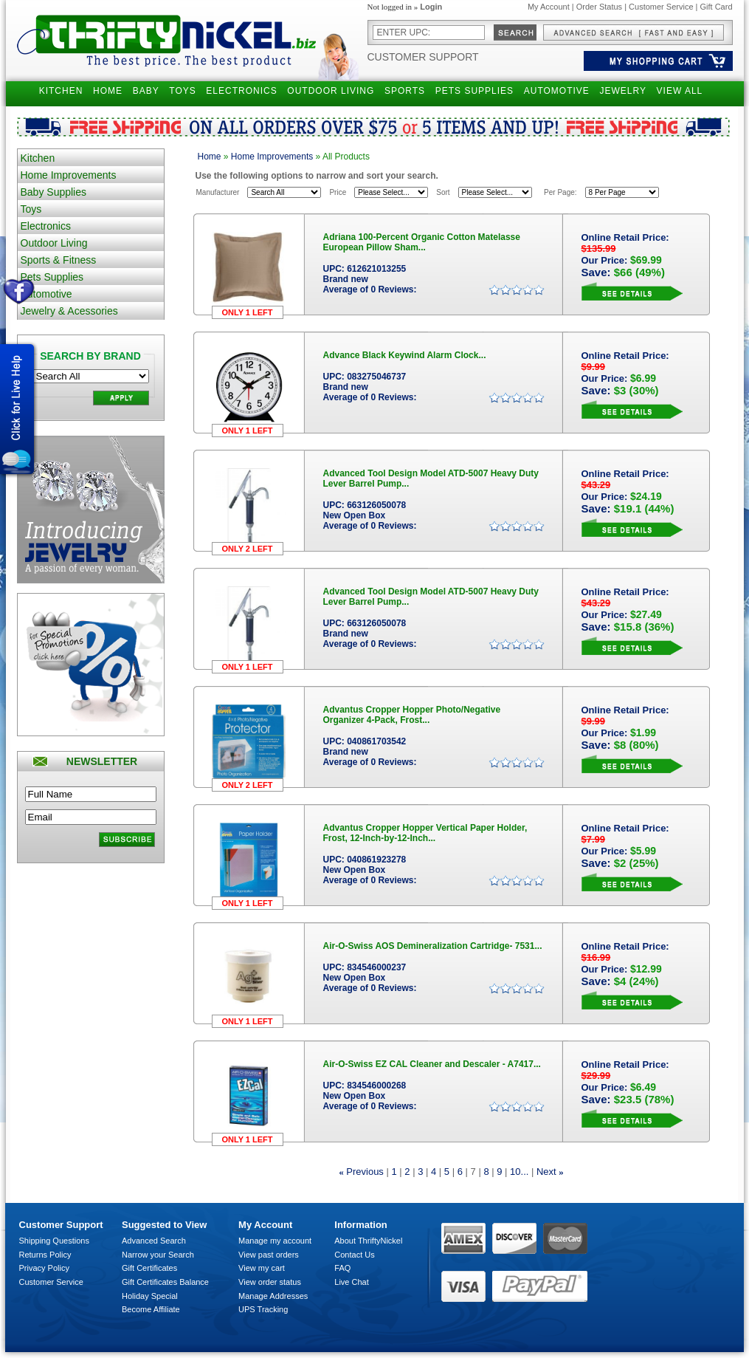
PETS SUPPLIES (474, 91)
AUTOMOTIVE (557, 91)
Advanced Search (154, 1240)
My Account (549, 6)
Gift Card (716, 6)
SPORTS (404, 91)
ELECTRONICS (241, 91)
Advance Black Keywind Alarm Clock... (404, 355)
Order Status (599, 6)
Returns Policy (45, 1254)
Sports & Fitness (59, 260)
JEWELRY (622, 91)
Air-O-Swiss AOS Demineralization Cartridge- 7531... (432, 946)
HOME (107, 91)
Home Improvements (69, 175)
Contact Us (354, 1254)
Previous (365, 1171)
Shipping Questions (54, 1240)
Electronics (46, 226)
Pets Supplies (52, 277)
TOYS (182, 91)
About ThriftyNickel (368, 1240)
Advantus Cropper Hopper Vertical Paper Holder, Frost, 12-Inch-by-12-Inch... (425, 833)
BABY (146, 91)
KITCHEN (61, 91)
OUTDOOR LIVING (330, 91)
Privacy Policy (44, 1267)
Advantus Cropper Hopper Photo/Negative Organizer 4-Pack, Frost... (412, 714)
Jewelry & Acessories (69, 311)
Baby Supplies (54, 192)
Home (209, 156)
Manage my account (274, 1240)
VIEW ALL (680, 91)
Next (546, 1171)
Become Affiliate (151, 1309)
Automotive (46, 294)
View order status (269, 1282)
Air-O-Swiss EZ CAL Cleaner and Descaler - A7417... (432, 1064)
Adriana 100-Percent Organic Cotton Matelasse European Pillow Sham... (421, 242)
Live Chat (351, 1282)
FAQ (342, 1267)
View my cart (261, 1267)
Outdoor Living (54, 243)
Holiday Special (150, 1296)
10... (519, 1171)
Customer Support (423, 57)
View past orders (268, 1254)
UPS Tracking (263, 1309)
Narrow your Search (158, 1254)
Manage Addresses (273, 1296)
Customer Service (661, 6)
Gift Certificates (149, 1267)
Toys (31, 209)
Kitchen (38, 158)
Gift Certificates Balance (165, 1282)
